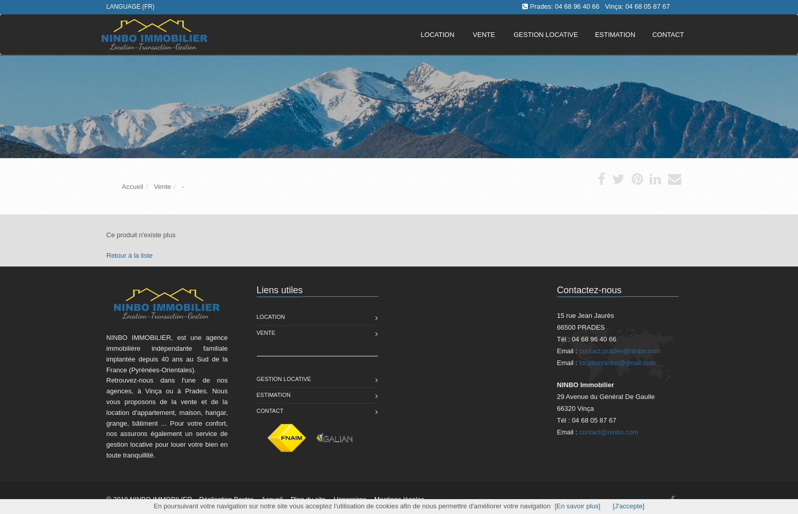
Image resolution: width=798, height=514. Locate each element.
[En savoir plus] (577, 506)
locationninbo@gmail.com (617, 363)
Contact (270, 411)
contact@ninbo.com (608, 432)
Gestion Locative (284, 379)
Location (437, 35)
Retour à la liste (129, 255)
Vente (484, 35)
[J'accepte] (628, 506)
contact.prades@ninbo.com (619, 351)
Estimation (274, 395)
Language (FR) (130, 6)
